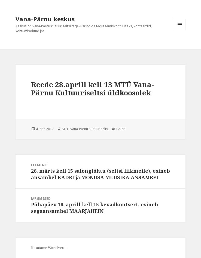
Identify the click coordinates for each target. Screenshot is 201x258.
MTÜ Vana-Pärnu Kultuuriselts (85, 129)
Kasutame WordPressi (48, 247)
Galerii (121, 129)
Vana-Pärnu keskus (45, 19)
